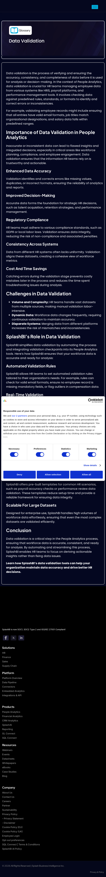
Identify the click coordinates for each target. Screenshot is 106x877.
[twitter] (13, 637)
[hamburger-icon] (95, 7)
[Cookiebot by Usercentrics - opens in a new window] (90, 400)
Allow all (86, 474)
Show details (90, 465)
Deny (19, 474)
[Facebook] (6, 637)
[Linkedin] (21, 637)
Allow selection (53, 474)
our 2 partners (19, 416)
